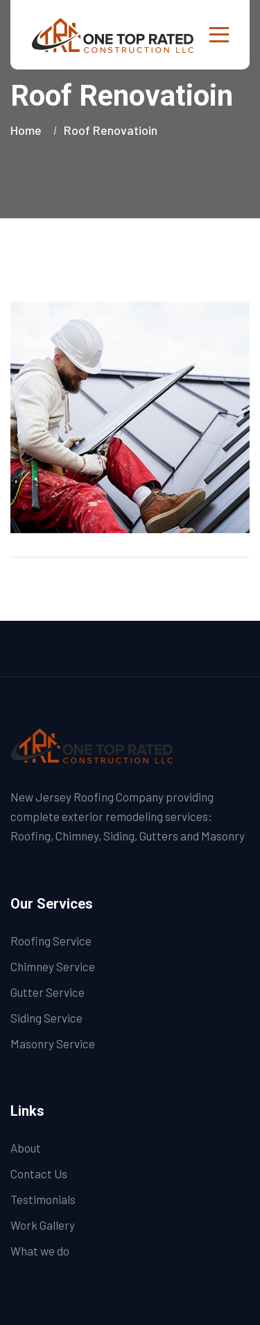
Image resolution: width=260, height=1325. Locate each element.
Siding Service (46, 1018)
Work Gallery (42, 1225)
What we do (39, 1251)
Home (28, 130)
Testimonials (43, 1199)
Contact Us (38, 1173)
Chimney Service (52, 966)
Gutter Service (47, 992)
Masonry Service (52, 1043)
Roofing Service (51, 941)
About (25, 1148)
